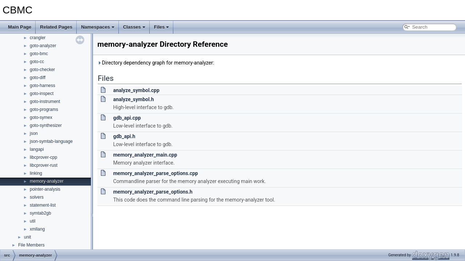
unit (27, 237)
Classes (134, 27)
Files (161, 27)
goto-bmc (39, 53)
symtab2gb (40, 213)
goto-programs (44, 109)
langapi (37, 149)
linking (36, 173)
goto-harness (42, 85)
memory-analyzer (47, 181)
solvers (37, 197)
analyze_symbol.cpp (136, 90)
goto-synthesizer (46, 125)
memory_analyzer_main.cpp (145, 155)
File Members (31, 245)
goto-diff (37, 77)
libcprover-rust (43, 165)
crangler (37, 37)
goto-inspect (41, 93)
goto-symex (41, 117)
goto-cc (37, 61)
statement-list (43, 205)
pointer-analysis (45, 189)
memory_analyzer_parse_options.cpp (155, 173)
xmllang (37, 229)
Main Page (19, 27)
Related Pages (56, 27)
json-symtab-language (51, 141)
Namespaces (97, 27)
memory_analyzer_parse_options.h (152, 192)
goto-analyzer (43, 45)
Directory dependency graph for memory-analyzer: (155, 63)
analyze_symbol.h (133, 99)
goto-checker (42, 69)
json (34, 133)
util (32, 221)
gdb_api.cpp (127, 118)
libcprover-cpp (43, 157)
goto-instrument (45, 101)
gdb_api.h (124, 136)
